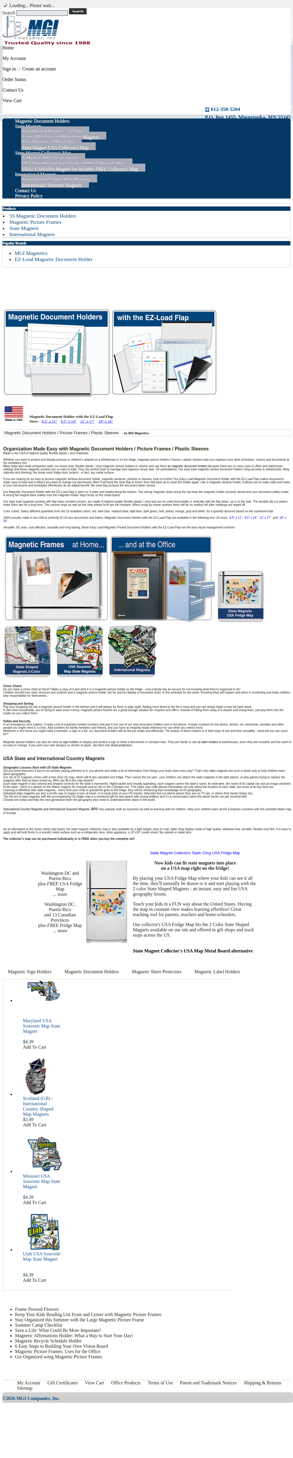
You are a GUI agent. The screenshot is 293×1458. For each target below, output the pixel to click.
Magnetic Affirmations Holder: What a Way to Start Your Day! (74, 1335)
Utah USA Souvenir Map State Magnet (41, 1256)
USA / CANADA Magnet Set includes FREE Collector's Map (80, 169)
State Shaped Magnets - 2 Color (52, 131)
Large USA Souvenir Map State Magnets (60, 137)
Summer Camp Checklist (38, 1325)
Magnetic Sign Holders (29, 971)
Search (8, 12)
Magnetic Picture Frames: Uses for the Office (57, 1351)
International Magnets (32, 234)
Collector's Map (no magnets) (50, 158)
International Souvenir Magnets (52, 185)
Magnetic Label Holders (217, 971)
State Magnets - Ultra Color (48, 142)
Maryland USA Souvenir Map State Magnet (41, 1026)
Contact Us (12, 89)
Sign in (9, 68)
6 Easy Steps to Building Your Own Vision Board (61, 1346)
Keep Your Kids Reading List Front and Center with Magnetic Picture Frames (88, 1314)
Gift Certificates (63, 1382)
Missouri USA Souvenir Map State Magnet (41, 1181)
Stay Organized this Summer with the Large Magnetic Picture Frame (79, 1319)
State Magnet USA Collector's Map (55, 147)
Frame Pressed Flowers (37, 1309)
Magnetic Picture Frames (35, 222)
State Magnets (24, 228)
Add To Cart (34, 1047)
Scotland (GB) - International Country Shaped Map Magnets (38, 1106)
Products (9, 208)
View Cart (11, 100)
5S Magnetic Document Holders (42, 216)
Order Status (14, 79)
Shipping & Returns (262, 1382)
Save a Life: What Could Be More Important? (58, 1330)
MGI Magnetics (31, 253)
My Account (14, 58)
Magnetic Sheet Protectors (157, 971)
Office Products (126, 1382)
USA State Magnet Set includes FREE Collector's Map (73, 163)
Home (8, 47)
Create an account (39, 68)
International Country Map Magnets (56, 179)
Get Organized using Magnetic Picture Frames (58, 1356)
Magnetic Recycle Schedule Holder (48, 1340)
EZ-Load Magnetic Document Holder (53, 259)
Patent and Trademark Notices (208, 1382)
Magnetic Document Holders (91, 971)
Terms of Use (160, 1382)
